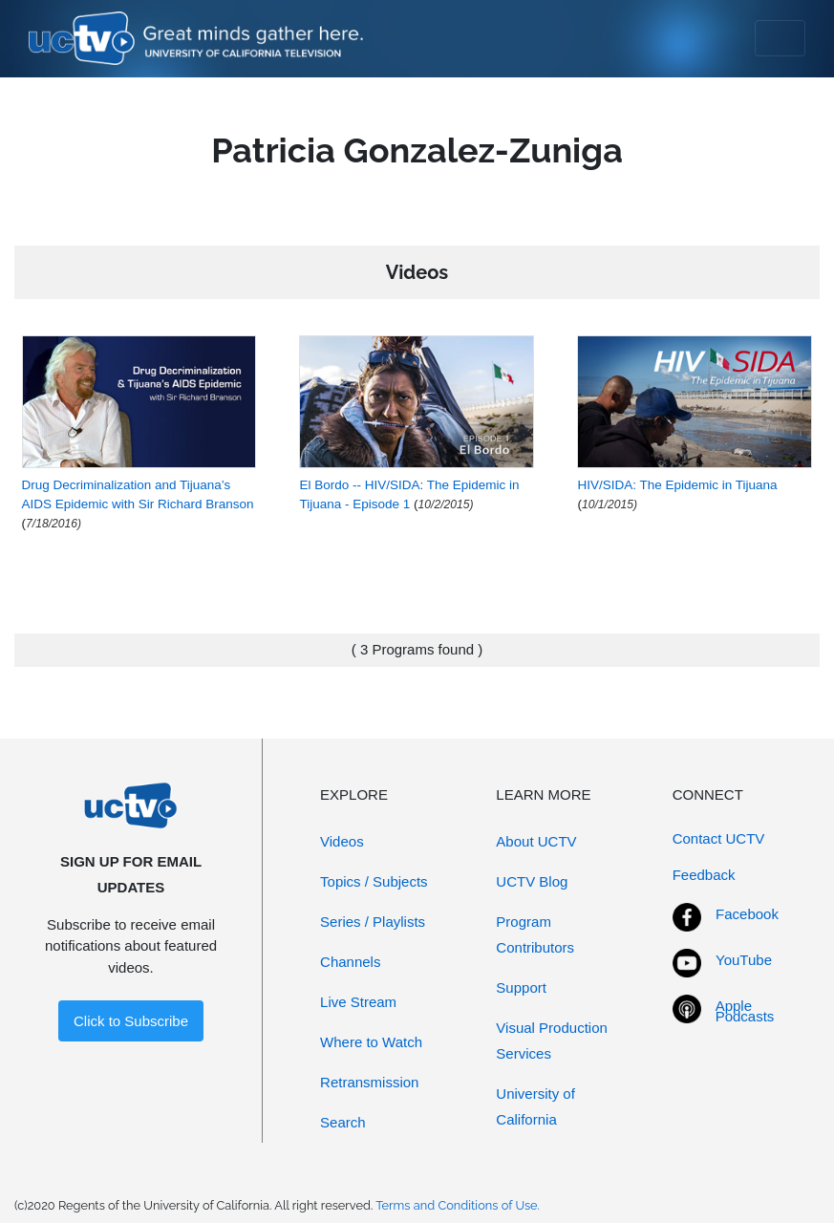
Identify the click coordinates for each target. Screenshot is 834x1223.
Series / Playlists (372, 921)
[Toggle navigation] (780, 38)
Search (343, 1122)
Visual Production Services (551, 1040)
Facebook (747, 914)
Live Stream (358, 1002)
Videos (342, 841)
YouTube (744, 960)
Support (521, 987)
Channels (350, 962)
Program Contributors (535, 934)
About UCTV (536, 841)
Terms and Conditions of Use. (457, 1205)
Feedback (704, 875)
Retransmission (369, 1082)
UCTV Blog (531, 881)
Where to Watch (371, 1042)
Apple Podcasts (745, 1011)
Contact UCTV (719, 838)
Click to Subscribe (131, 1021)
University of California (535, 1106)
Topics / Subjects (374, 881)
